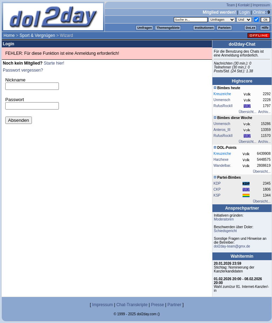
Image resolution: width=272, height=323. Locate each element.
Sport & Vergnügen (37, 35)
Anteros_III (221, 130)
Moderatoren (224, 219)
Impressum (261, 5)
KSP (216, 195)
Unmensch (221, 100)
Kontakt (244, 5)
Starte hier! (54, 63)
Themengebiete (167, 27)
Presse (157, 304)
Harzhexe (221, 160)
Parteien (224, 27)
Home (9, 35)
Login (244, 12)
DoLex (251, 27)
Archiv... (264, 112)
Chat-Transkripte (132, 304)
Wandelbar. (222, 165)
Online (259, 12)
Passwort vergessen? (23, 70)
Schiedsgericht (225, 231)
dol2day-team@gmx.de (232, 246)
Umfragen (144, 27)
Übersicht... (248, 112)
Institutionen (204, 27)
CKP (217, 189)
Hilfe (264, 27)
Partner (174, 304)
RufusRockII (222, 106)
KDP (217, 183)
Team (230, 5)
